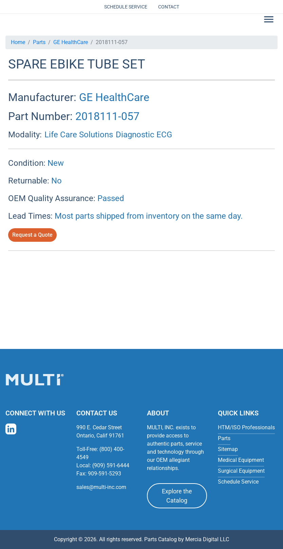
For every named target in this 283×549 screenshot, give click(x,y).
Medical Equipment (241, 460)
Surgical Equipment (241, 471)
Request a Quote (32, 235)
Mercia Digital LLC (207, 539)
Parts (39, 42)
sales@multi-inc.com (101, 487)
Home (18, 42)
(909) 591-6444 (110, 465)
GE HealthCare (70, 42)
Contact (168, 6)
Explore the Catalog (177, 496)
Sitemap (228, 449)
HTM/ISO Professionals (246, 427)
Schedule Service (125, 6)
